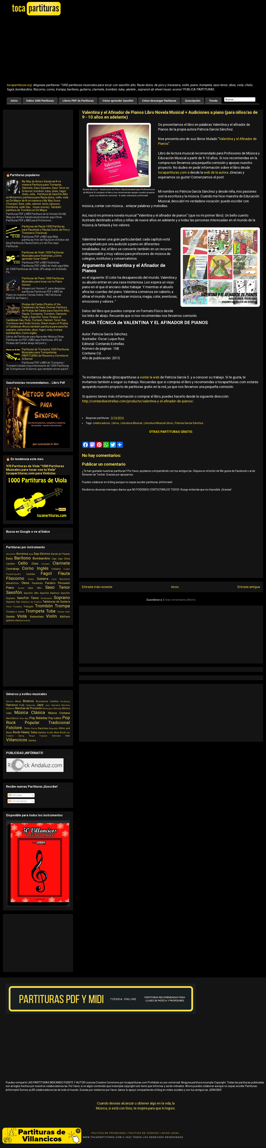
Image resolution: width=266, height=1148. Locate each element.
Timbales (17, 606)
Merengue (48, 708)
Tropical (43, 736)
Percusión (64, 583)
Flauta (64, 573)
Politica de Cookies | (145, 1133)
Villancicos (16, 739)
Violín (51, 616)
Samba (42, 732)
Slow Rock (59, 732)
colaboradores (102, 423)
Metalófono (12, 583)
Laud (53, 579)
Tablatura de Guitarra (31, 602)
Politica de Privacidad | (109, 1133)
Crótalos (56, 568)
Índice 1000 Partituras (40, 100)
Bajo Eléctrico (42, 553)
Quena (21, 588)
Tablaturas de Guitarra (56, 601)
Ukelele (10, 616)
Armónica (22, 553)
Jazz (40, 705)
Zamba (32, 740)
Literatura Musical (132, 423)
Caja (54, 558)
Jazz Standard (52, 705)
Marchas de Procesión (28, 708)
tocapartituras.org (19, 85)
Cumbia (54, 701)
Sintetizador (46, 598)
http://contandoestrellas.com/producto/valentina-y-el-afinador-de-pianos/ (137, 401)
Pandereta (37, 583)
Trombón (44, 605)
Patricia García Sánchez (189, 423)
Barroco (9, 701)
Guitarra (42, 579)
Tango (32, 736)
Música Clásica (29, 712)
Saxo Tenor (57, 587)
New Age (24, 718)
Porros (34, 728)
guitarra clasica (14, 620)
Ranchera (43, 728)
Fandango (65, 701)
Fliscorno (15, 578)
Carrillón (10, 563)
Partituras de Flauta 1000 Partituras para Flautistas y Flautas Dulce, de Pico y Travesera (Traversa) (46, 229)
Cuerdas (30, 574)
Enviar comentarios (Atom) (179, 599)
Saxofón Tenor (28, 598)
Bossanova (42, 701)
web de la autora (216, 172)
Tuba (50, 610)
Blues (18, 701)
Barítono (22, 557)
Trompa (62, 605)
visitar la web (149, 377)
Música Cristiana (59, 712)
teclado (26, 620)
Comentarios (17, 801)
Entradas (15, 795)
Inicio (14, 100)
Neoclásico (12, 718)
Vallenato (56, 736)
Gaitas (31, 579)
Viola (22, 616)
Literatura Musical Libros (159, 423)
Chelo (35, 563)
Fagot (46, 573)
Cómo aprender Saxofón (117, 100)
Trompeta (34, 610)
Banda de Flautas (60, 553)
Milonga (57, 708)
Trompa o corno (15, 611)
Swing (21, 736)
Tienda (213, 100)
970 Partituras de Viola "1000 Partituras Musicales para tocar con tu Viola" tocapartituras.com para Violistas (35, 469)
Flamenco (12, 705)
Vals (67, 735)
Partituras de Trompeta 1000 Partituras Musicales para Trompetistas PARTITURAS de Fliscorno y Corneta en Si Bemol (45, 354)
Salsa (34, 732)
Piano (10, 587)
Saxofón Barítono (49, 593)
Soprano (62, 597)
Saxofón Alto (31, 593)
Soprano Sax (13, 601)
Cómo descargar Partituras (159, 100)
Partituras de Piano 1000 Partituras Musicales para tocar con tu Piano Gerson (43, 281)
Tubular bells (63, 612)
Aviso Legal (170, 1133)
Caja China (64, 558)
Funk (21, 705)
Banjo (9, 558)
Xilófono (65, 616)
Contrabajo (12, 568)
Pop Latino (55, 718)
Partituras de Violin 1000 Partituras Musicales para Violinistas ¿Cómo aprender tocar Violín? (43, 255)
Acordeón (11, 554)
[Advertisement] (57, 49)
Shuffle (50, 732)
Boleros (28, 701)
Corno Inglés (35, 568)
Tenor (9, 606)
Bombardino (41, 558)
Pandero (50, 583)
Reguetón (53, 728)
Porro (27, 728)
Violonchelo (37, 616)
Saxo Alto (34, 587)
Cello (23, 563)
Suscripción (192, 100)
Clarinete (61, 563)
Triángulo (29, 606)
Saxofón (14, 592)
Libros (116, 423)
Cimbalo (45, 564)
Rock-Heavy (21, 732)
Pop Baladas (38, 718)
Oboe (25, 583)
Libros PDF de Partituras (78, 100)
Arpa (31, 554)
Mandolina (64, 579)
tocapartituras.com (172, 172)
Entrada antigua (249, 587)
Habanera (30, 705)
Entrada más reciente (97, 587)
